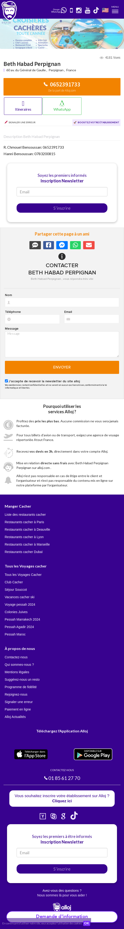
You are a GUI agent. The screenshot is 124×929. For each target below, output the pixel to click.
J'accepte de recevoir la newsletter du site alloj (44, 381)
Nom (8, 295)
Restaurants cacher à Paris (24, 522)
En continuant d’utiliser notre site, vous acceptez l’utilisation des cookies (42, 923)
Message (11, 328)
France (71, 70)
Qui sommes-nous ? (19, 664)
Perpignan (56, 70)
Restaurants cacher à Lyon (24, 537)
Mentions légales (17, 672)
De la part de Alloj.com (62, 90)
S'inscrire (62, 208)
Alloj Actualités (15, 717)
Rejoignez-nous (16, 694)
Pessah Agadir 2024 (19, 627)
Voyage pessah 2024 (20, 604)
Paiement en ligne (18, 709)
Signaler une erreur (19, 702)
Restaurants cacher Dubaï (24, 552)
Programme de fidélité (21, 687)
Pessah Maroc (15, 634)
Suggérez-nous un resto (22, 679)
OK (86, 923)
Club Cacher (14, 582)
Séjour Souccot (16, 589)
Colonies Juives (16, 612)
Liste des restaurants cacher (25, 514)
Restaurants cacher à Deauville (27, 529)
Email (68, 312)
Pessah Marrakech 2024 (22, 619)
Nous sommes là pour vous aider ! (62, 895)
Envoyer (62, 367)
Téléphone (13, 312)
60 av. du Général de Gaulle (26, 70)
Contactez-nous (16, 657)
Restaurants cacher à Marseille (27, 544)
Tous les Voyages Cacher (23, 575)
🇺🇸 (105, 10)
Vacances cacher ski (19, 597)
